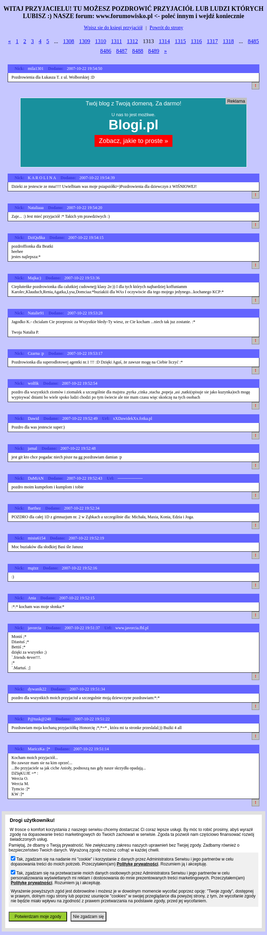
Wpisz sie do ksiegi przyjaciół (113, 27)
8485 (253, 41)
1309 (84, 41)
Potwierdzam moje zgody (38, 916)
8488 (137, 51)
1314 (164, 41)
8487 (121, 51)
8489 (153, 51)
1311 (116, 41)
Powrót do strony (166, 27)
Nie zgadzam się (88, 916)
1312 (132, 41)
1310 (100, 41)
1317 (212, 41)
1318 (228, 41)
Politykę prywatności (137, 864)
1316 (196, 41)
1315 (180, 41)
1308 (68, 41)
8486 (105, 51)
